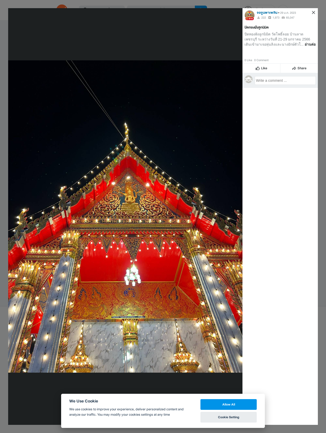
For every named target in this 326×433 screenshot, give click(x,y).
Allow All (228, 404)
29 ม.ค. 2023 (288, 12)
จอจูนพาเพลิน (267, 12)
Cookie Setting (228, 417)
